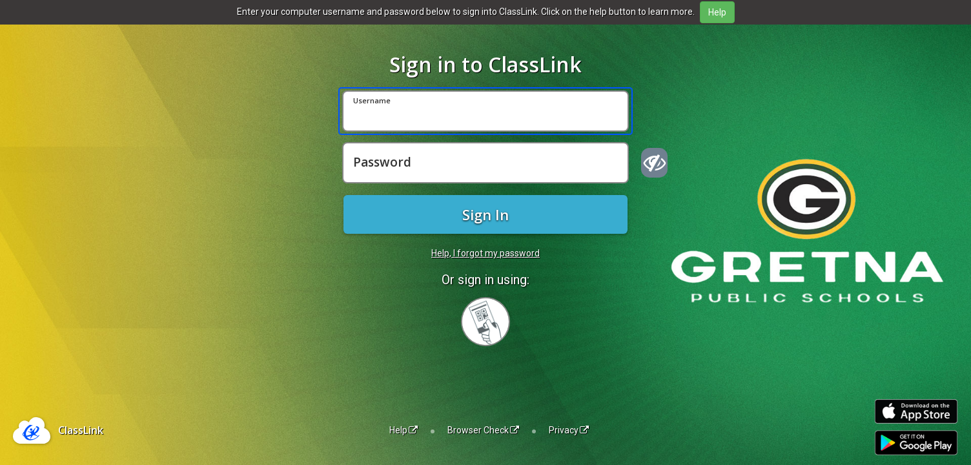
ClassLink (80, 430)
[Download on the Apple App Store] (916, 412)
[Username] (485, 111)
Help (403, 430)
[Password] (485, 162)
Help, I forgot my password (485, 253)
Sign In (485, 214)
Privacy (569, 430)
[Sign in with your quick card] (485, 321)
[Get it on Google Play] (916, 443)
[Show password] (654, 163)
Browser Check (483, 430)
